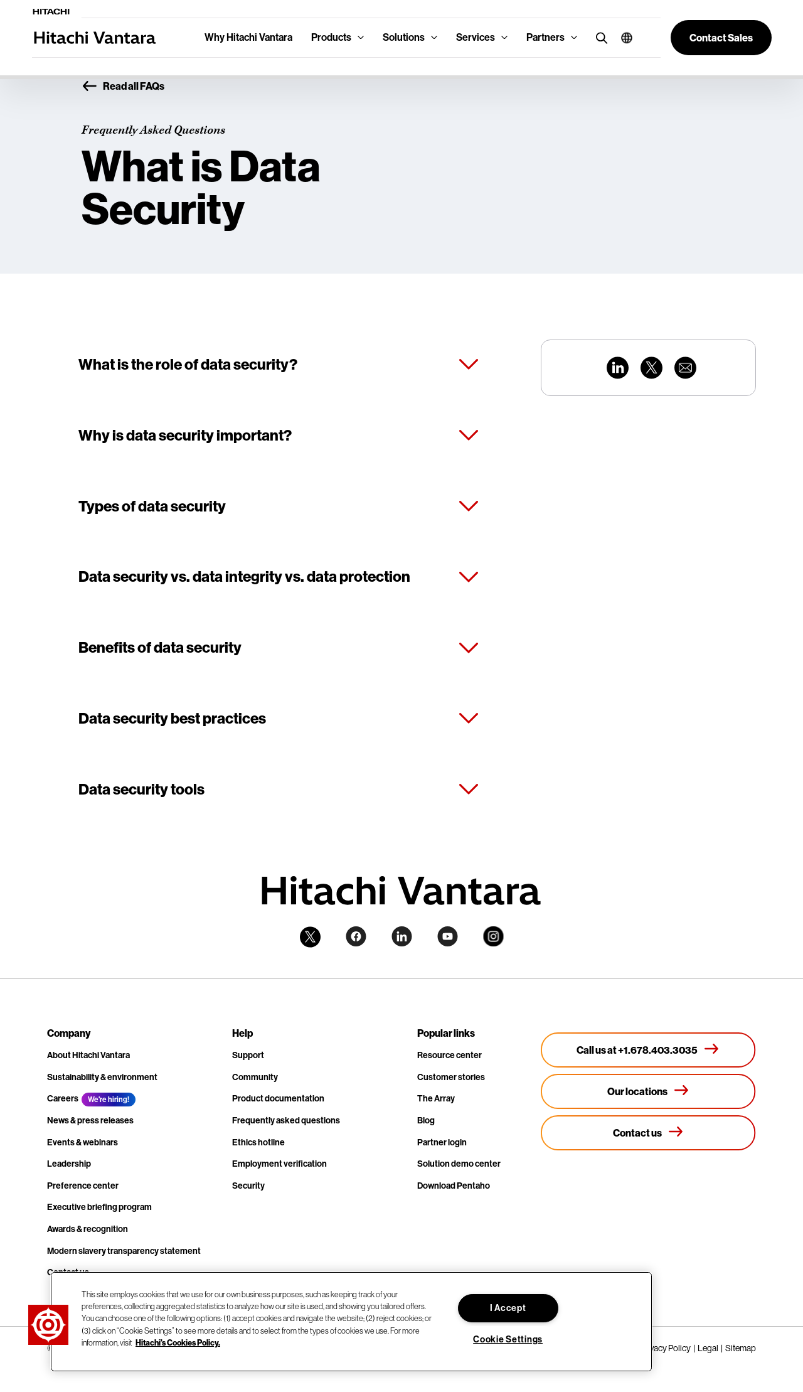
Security (248, 1186)
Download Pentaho (453, 1186)
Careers (62, 1098)
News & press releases (90, 1120)
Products (331, 37)
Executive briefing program (99, 1207)
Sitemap (740, 1348)
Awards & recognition (87, 1229)
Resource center (449, 1055)
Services (475, 37)
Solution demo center (459, 1164)
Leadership (69, 1164)
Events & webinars (82, 1142)
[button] (622, 37)
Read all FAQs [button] (123, 86)
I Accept (508, 1308)
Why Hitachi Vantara (248, 37)
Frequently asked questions (286, 1120)
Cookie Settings (508, 1339)
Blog (426, 1120)
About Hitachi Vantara (88, 1055)
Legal (708, 1348)
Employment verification (279, 1164)
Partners (545, 37)
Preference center (83, 1186)
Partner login (442, 1142)
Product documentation (278, 1098)
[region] (351, 1322)
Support (248, 1055)
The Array (436, 1098)
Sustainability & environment (102, 1077)
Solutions (404, 37)
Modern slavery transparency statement (124, 1251)
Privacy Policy (665, 1348)
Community (255, 1077)
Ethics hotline (258, 1142)
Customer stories (451, 1077)
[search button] (599, 37)
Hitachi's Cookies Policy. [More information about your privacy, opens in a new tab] (178, 1342)
